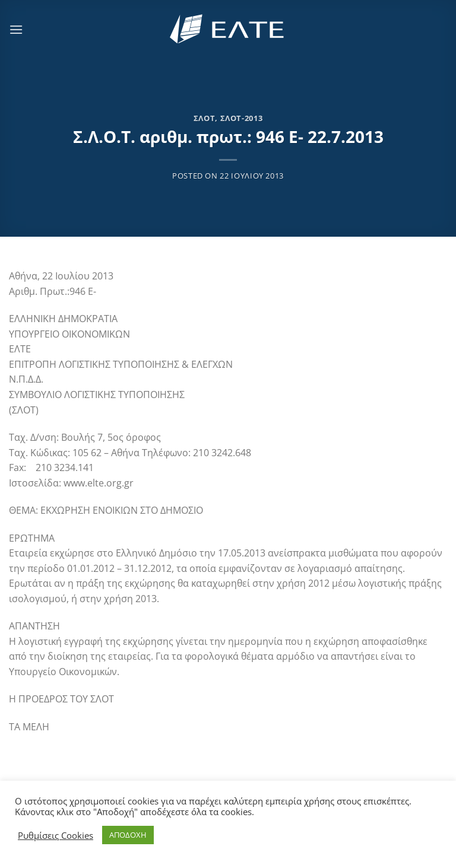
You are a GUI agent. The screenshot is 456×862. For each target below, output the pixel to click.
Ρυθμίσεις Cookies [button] (55, 835)
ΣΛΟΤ (205, 118)
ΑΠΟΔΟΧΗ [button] (128, 834)
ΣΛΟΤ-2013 (241, 118)
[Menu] (16, 29)
